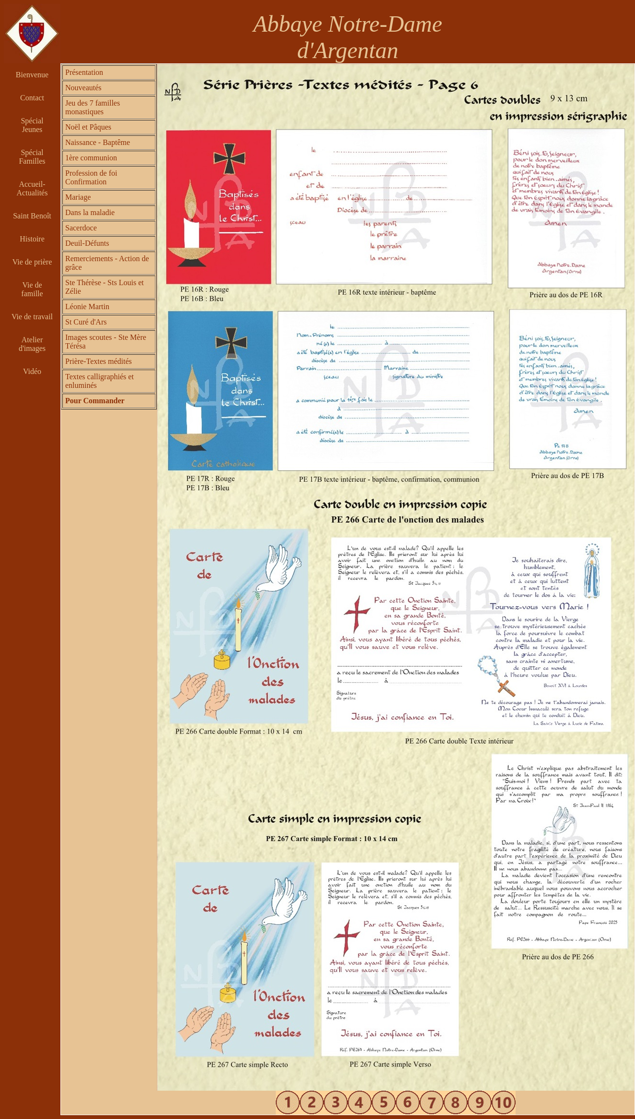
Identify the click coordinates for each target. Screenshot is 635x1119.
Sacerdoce (81, 228)
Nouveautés (83, 88)
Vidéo (32, 371)
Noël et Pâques (88, 127)
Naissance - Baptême (97, 142)
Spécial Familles (32, 156)
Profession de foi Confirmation (91, 177)
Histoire (32, 239)
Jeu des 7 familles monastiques (92, 107)
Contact (32, 98)
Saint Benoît (32, 216)
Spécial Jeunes (32, 125)
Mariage (78, 197)
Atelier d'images (32, 344)
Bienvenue (32, 75)
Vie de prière (32, 262)
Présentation (84, 72)
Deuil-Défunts (87, 243)
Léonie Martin (87, 306)
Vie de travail (32, 317)
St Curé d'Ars (85, 322)
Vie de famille (32, 289)
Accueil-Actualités (32, 188)
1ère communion (91, 158)
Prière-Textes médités (98, 361)
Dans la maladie (90, 212)
